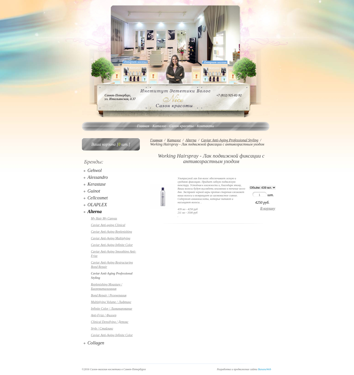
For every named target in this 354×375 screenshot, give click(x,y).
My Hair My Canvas (104, 218)
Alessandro (98, 177)
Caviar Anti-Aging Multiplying (110, 238)
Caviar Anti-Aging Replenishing (111, 231)
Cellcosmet (98, 197)
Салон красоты (181, 126)
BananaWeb (264, 369)
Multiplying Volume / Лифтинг (111, 302)
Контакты (205, 126)
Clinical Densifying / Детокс (109, 322)
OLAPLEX (97, 204)
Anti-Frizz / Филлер (104, 315)
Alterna (95, 211)
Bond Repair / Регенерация (109, 295)
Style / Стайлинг (102, 328)
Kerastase (97, 184)
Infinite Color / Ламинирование (111, 308)
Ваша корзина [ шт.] (110, 144)
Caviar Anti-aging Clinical (108, 225)
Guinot (94, 190)
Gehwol (95, 170)
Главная (143, 126)
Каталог (159, 126)
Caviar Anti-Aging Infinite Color (112, 245)
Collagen (96, 342)
